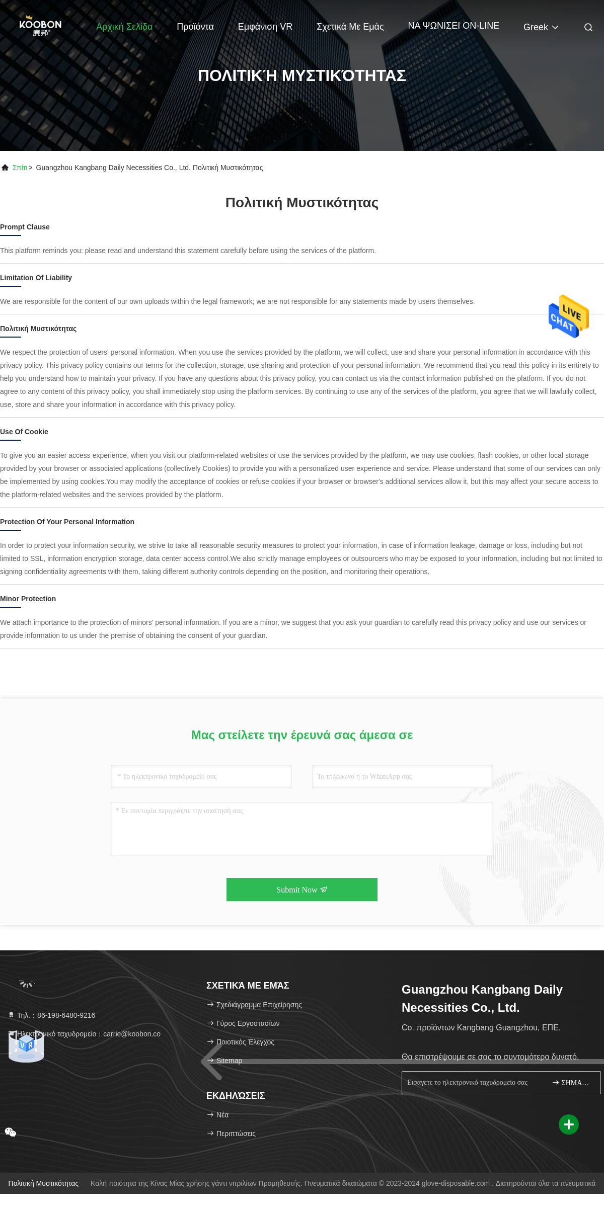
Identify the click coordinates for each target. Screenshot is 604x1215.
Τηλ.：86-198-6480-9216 (51, 1015)
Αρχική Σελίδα (124, 27)
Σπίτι (20, 168)
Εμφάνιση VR (265, 27)
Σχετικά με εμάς (350, 27)
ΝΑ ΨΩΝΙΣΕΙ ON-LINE (454, 26)
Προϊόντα (195, 27)
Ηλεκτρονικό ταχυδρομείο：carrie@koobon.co (84, 1034)
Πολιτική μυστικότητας (44, 1183)
